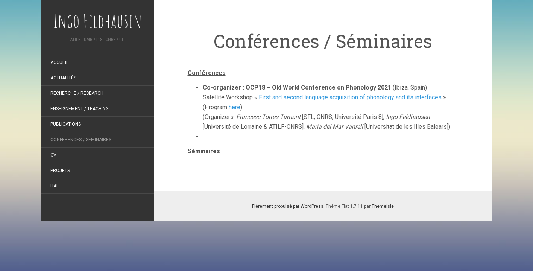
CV (53, 155)
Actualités (63, 78)
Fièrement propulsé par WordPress (287, 206)
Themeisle (383, 206)
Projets (60, 170)
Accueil (59, 62)
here (234, 107)
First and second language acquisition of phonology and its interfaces (350, 97)
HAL (54, 186)
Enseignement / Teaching (79, 108)
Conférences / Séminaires (80, 139)
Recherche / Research (76, 93)
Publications (65, 124)
